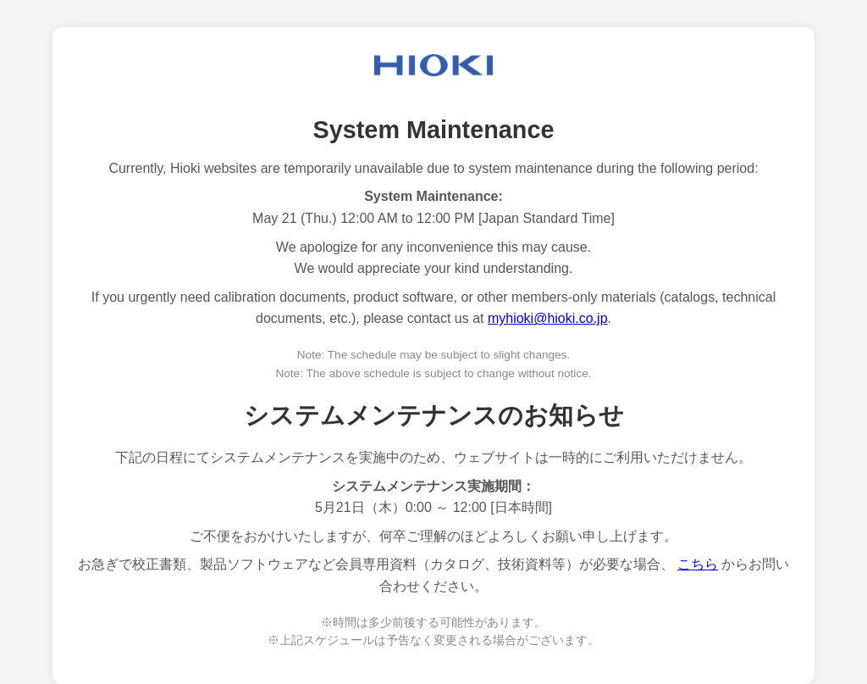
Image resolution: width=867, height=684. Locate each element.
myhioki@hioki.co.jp (548, 318)
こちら (697, 564)
